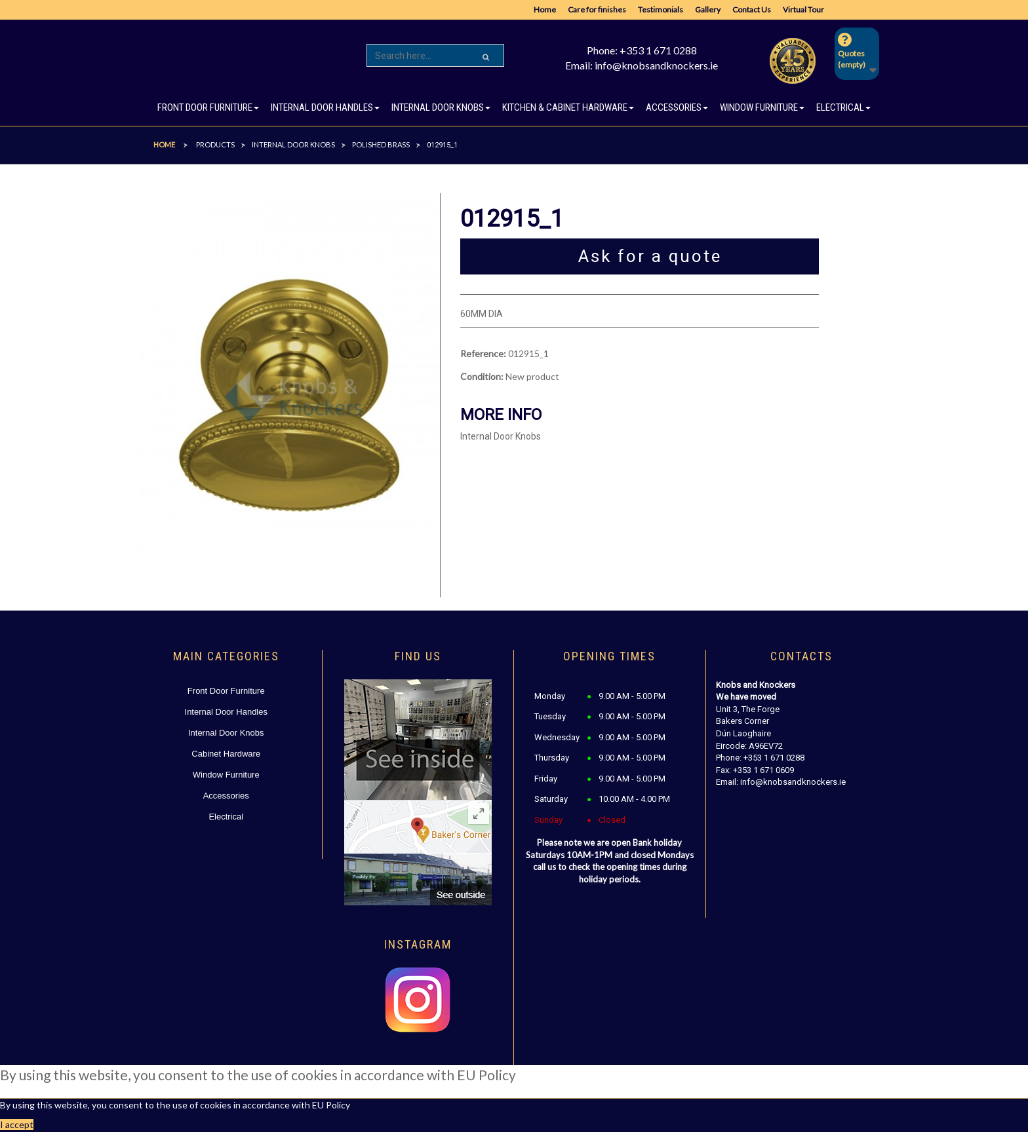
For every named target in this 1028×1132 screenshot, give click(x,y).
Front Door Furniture (226, 691)
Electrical (225, 816)
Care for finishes (597, 9)
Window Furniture (226, 775)
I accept (16, 1124)
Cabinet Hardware (225, 754)
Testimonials (660, 9)
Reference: (483, 353)
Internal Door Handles (226, 712)
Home (545, 9)
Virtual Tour (803, 9)
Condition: (482, 376)
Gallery (708, 9)
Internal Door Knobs (226, 733)
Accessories (226, 796)
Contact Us (751, 9)
